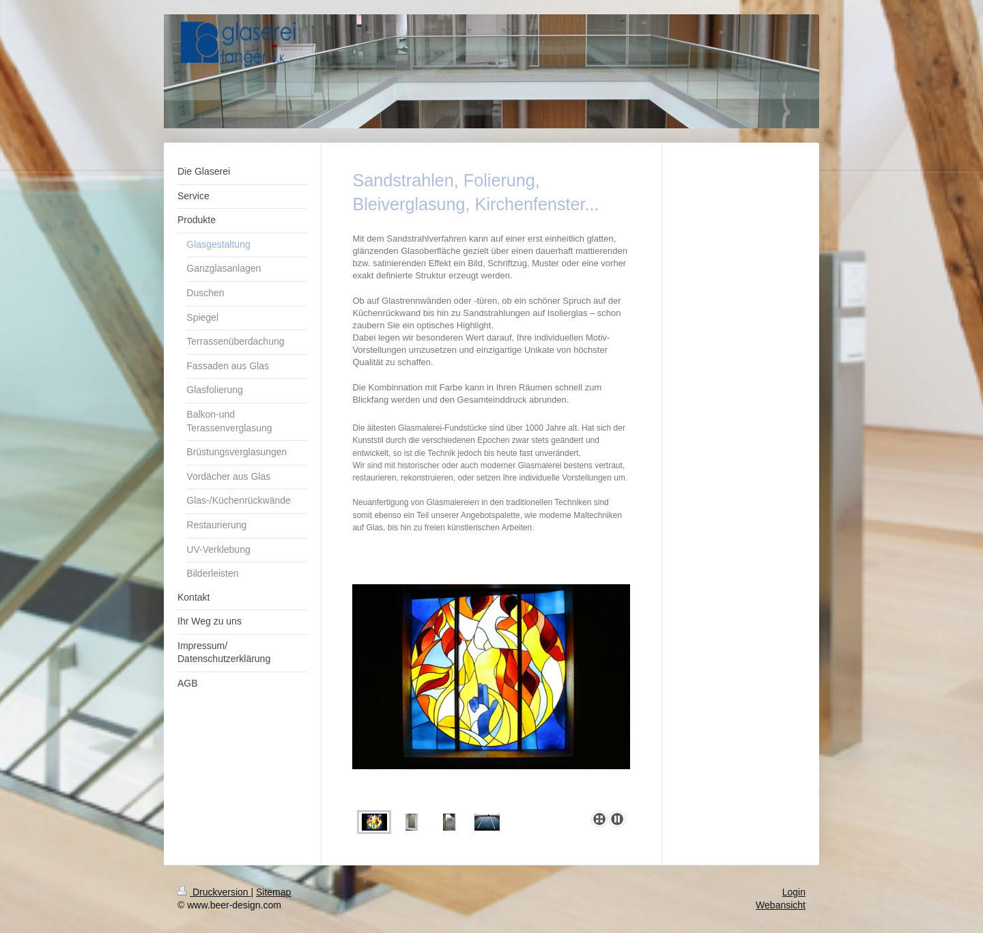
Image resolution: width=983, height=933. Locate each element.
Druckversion (214, 892)
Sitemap (273, 892)
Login (794, 892)
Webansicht (781, 905)
